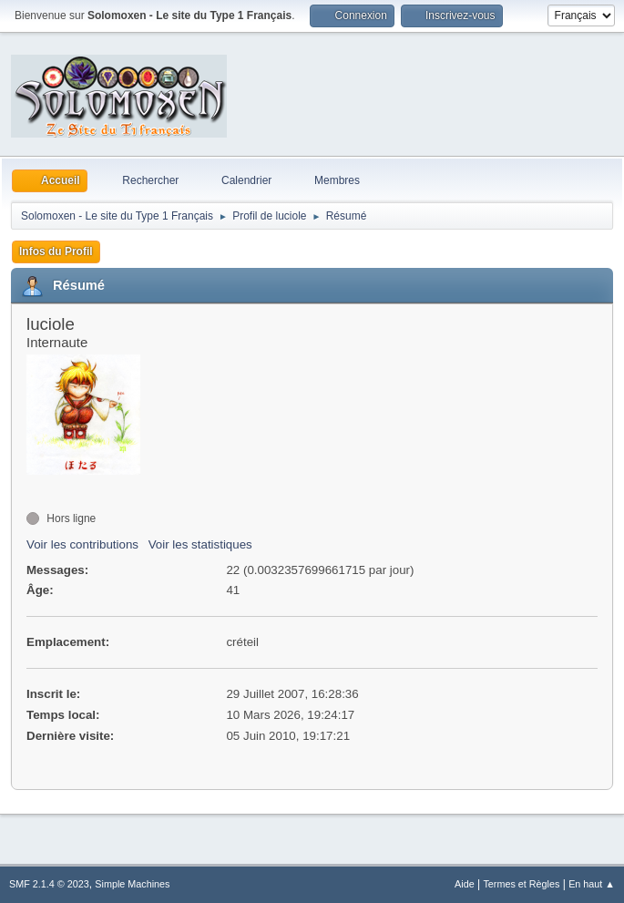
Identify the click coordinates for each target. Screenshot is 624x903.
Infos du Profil (56, 251)
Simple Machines (132, 883)
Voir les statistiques (200, 544)
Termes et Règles (521, 883)
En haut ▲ (591, 883)
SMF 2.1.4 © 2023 (49, 883)
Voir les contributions (82, 544)
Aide (465, 883)
